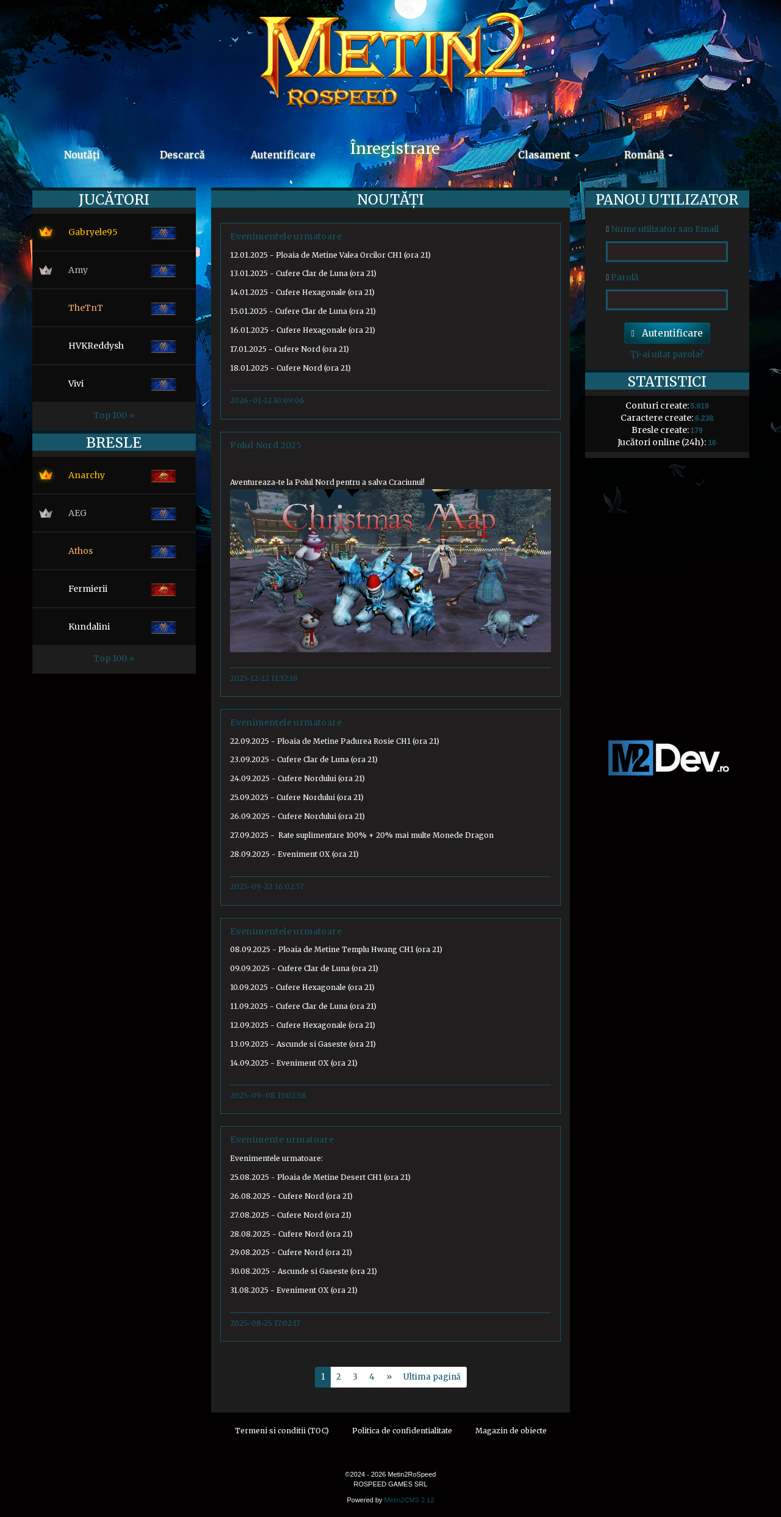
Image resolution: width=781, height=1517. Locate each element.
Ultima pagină (432, 1377)
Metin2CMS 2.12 (409, 1500)
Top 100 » (113, 415)
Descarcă (182, 154)
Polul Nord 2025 (265, 445)
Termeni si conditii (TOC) (282, 1430)
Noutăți (82, 154)
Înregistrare (395, 148)
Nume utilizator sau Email (662, 229)
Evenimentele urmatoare (286, 236)
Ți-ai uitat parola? (667, 354)
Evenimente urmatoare (282, 1139)
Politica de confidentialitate (402, 1430)
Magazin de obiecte (511, 1430)
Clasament (548, 154)
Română (648, 154)
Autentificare (283, 154)
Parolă (622, 277)
